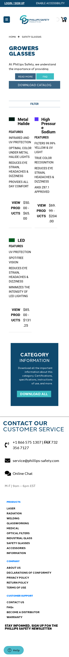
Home (12, 36)
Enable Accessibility (50, 3)
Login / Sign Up (14, 3)
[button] (6, 19)
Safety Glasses (31, 36)
